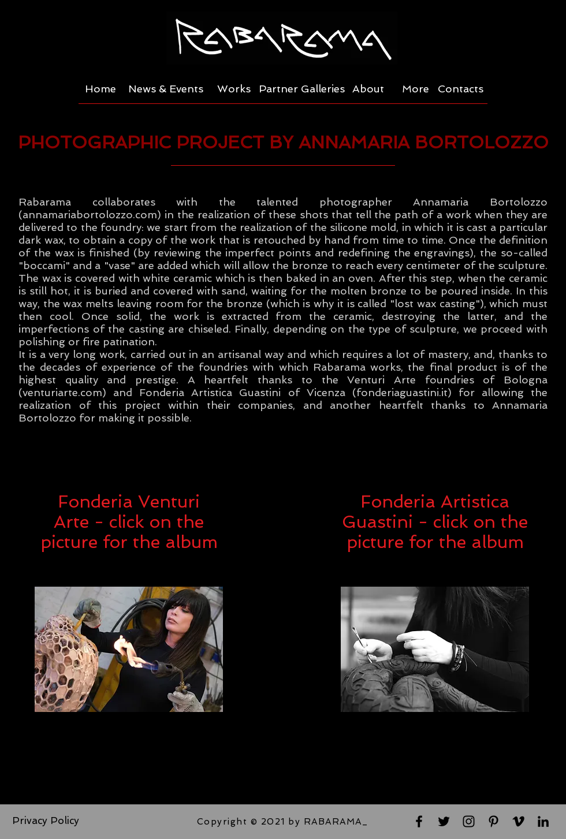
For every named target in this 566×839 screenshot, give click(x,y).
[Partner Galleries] (302, 88)
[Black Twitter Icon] (444, 821)
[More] (415, 88)
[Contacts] (460, 88)
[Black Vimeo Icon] (518, 821)
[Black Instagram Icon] (468, 821)
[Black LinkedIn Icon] (543, 821)
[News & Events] (166, 88)
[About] (368, 88)
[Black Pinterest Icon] (493, 821)
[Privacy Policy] (46, 821)
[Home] (100, 88)
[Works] (233, 88)
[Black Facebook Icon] (419, 821)
